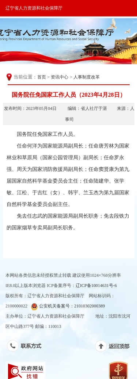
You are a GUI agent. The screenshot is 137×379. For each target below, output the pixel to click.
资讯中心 (59, 77)
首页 (41, 77)
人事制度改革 (86, 77)
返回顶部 (116, 347)
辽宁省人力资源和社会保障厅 (33, 8)
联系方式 (28, 347)
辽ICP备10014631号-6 (96, 285)
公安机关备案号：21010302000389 (68, 306)
